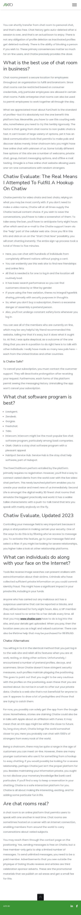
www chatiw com (30, 618)
